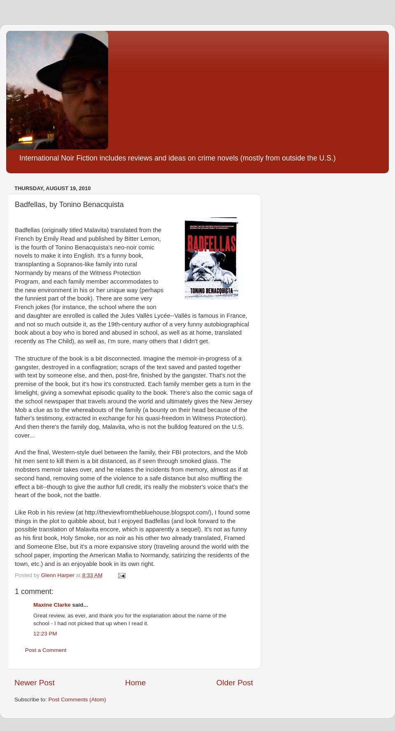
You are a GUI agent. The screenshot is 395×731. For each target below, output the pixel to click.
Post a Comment (46, 650)
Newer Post (34, 682)
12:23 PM (45, 634)
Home (135, 682)
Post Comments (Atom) (77, 699)
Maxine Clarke (52, 605)
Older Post (234, 682)
